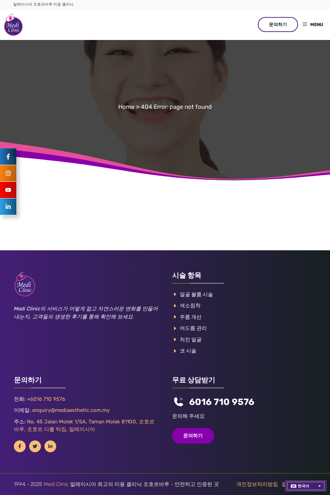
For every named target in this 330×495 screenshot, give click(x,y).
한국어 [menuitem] (303, 486)
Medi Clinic (56, 484)
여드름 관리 (193, 328)
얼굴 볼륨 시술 (196, 294)
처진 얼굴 (191, 339)
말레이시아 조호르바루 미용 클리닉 (43, 4)
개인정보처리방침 (257, 484)
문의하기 (278, 24)
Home (126, 106)
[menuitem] (305, 486)
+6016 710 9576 (46, 399)
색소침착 (190, 305)
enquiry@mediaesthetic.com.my (71, 410)
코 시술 (188, 351)
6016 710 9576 (221, 402)
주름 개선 (191, 317)
